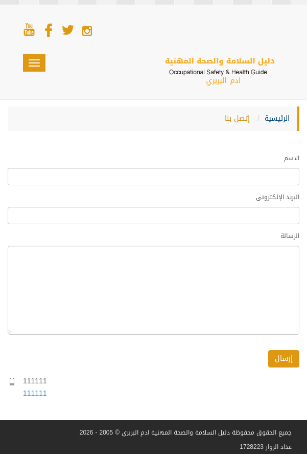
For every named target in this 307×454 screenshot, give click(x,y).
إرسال (284, 358)
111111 (35, 393)
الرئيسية (277, 118)
